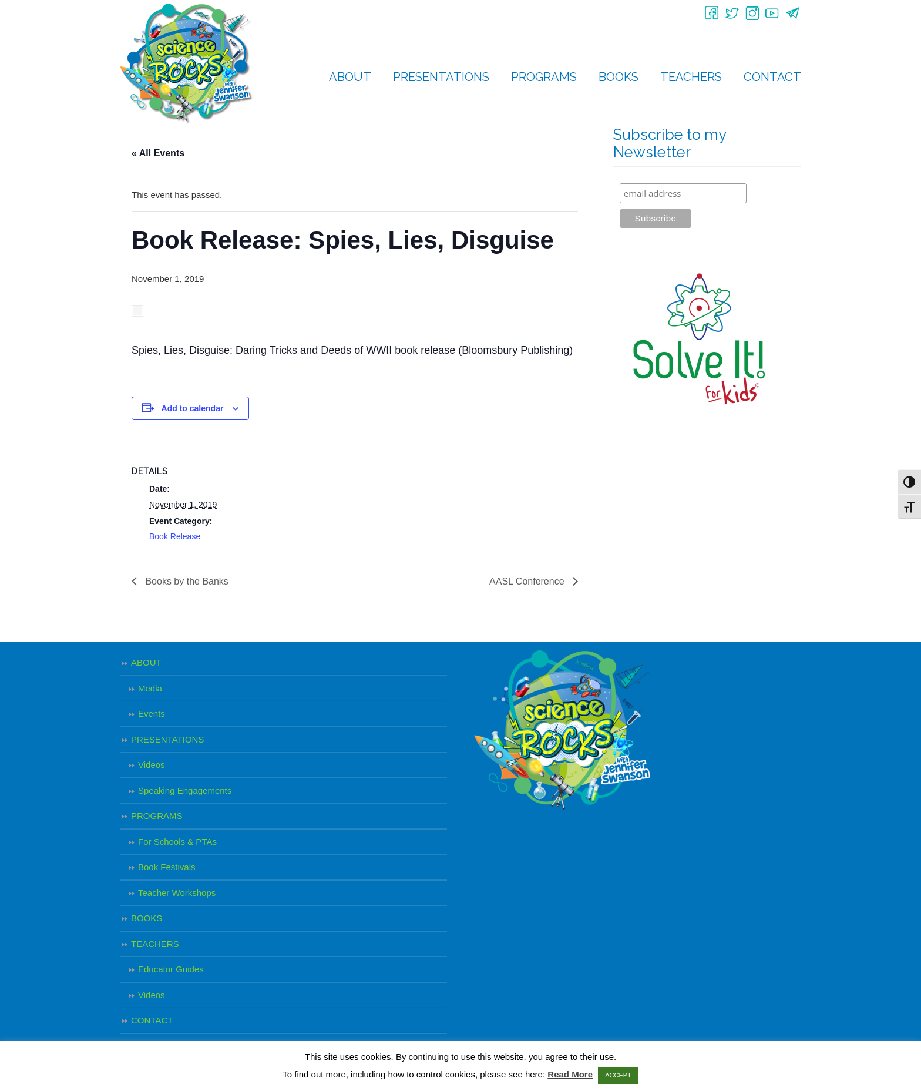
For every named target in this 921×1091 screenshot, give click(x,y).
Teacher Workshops (177, 893)
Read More (570, 1074)
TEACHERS (155, 944)
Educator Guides (171, 969)
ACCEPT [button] (618, 1075)
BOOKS (146, 918)
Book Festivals (167, 867)
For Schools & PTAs (177, 842)
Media (150, 688)
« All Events (158, 153)
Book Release (174, 536)
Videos (151, 765)
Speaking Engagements (184, 790)
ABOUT (146, 662)
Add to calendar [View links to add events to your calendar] (193, 408)
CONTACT (152, 1020)
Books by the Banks (185, 581)
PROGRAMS (157, 816)
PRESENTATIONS (167, 739)
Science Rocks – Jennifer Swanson (186, 64)
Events (151, 714)
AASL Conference (528, 581)
